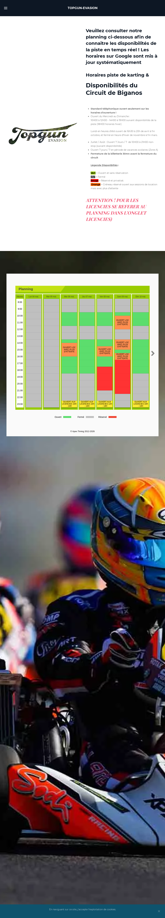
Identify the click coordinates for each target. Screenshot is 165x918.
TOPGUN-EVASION (82, 8)
